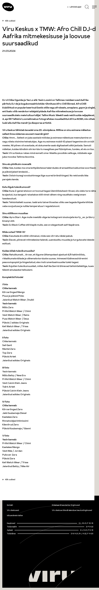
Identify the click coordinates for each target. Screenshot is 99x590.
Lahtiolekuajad (74, 7)
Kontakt (10, 505)
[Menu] (94, 7)
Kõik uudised (10, 21)
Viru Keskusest (13, 510)
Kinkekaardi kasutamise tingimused (66, 505)
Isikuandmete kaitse (15, 515)
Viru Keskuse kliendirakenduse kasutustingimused (72, 510)
